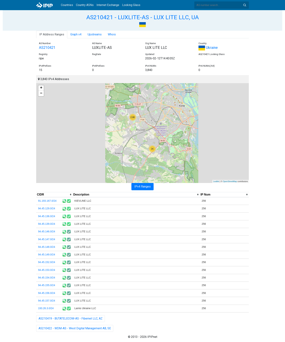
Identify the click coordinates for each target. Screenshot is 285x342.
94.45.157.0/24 (46, 300)
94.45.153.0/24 (46, 269)
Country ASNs (85, 5)
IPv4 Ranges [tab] (142, 186)
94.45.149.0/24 (46, 254)
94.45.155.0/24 (46, 285)
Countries (67, 5)
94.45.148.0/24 (46, 246)
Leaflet (216, 181)
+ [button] (41, 88)
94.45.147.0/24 (46, 239)
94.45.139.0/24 (46, 223)
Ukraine (208, 47)
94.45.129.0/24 (46, 208)
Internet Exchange (108, 5)
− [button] (41, 93)
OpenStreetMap (230, 181)
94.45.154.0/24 (46, 277)
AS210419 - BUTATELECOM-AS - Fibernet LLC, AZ (71, 318)
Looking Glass (131, 5)
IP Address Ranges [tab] (51, 34)
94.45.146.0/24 (46, 231)
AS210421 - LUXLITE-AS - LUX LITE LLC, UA (142, 17)
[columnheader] (54, 194)
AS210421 (47, 47)
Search (245, 5)
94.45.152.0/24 (46, 262)
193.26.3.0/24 (46, 308)
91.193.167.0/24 (47, 200)
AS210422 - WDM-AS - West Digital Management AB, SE (75, 328)
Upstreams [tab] (95, 34)
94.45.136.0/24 (46, 216)
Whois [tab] (112, 34)
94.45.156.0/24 (46, 293)
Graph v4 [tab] (75, 34)
